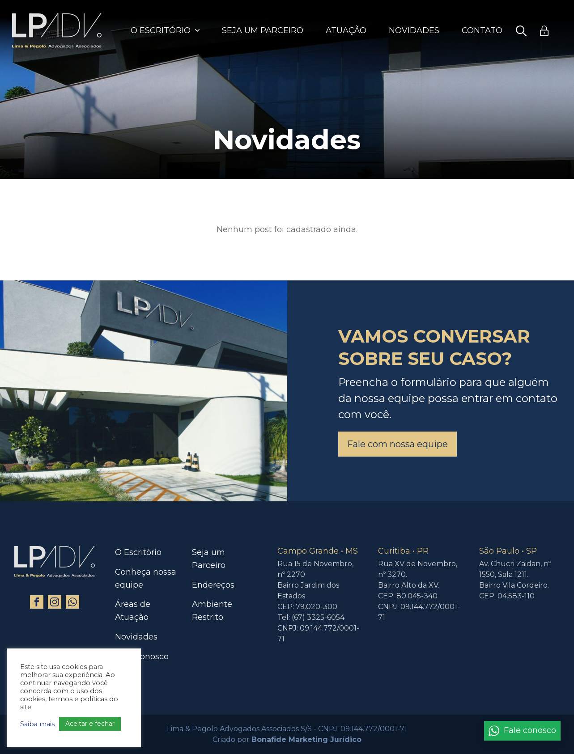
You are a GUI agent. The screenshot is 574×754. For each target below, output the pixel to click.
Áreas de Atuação (132, 610)
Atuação (346, 30)
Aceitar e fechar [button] (90, 724)
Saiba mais (37, 724)
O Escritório (161, 30)
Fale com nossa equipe (397, 444)
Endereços (213, 585)
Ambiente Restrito (212, 610)
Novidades (414, 30)
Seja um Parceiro (262, 30)
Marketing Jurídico (325, 739)
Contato (482, 30)
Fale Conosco (142, 656)
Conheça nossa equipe (145, 578)
